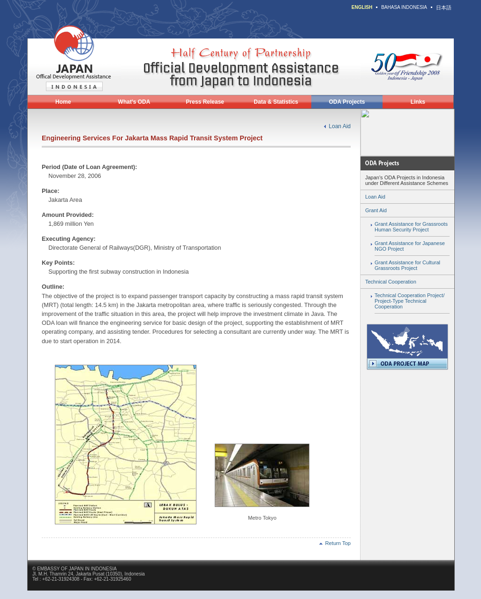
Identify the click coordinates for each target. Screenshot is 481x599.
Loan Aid (340, 126)
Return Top (335, 543)
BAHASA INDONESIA (404, 7)
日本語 (443, 7)
